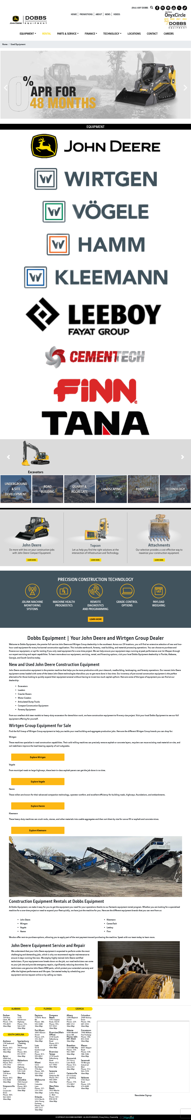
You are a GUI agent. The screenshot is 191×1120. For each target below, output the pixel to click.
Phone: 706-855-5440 (86, 1038)
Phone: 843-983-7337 (8, 1048)
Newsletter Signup (143, 1095)
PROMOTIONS (86, 14)
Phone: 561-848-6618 (54, 1098)
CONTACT (152, 33)
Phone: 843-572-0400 (8, 1078)
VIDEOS (116, 14)
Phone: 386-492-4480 (40, 1022)
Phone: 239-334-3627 (40, 1038)
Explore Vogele (38, 781)
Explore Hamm (38, 805)
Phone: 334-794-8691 (8, 1022)
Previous (5, 87)
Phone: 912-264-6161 (72, 1066)
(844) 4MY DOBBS (140, 7)
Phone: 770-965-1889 (72, 1050)
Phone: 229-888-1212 (72, 1022)
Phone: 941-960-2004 (54, 1078)
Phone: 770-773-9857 (72, 1083)
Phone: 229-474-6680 (86, 1085)
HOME (74, 14)
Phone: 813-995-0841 (40, 1055)
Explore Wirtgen (38, 757)
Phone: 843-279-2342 (8, 1063)
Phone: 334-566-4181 (22, 1025)
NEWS (107, 14)
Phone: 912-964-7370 (86, 1070)
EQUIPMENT (27, 33)
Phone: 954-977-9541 (54, 1025)
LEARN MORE (96, 619)
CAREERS (169, 33)
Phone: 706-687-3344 (86, 1022)
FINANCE (90, 33)
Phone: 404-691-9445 (72, 1037)
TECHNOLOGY (111, 33)
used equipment (18, 44)
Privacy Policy (104, 1117)
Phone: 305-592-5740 (40, 1072)
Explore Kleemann (37, 830)
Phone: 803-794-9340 (22, 1087)
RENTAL (46, 33)
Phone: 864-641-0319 (22, 1053)
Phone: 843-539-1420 (22, 1070)
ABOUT (99, 14)
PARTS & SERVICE (66, 33)
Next (185, 87)
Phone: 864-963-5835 (8, 1096)
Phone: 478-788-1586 (86, 1053)
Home (4, 44)
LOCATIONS (134, 33)
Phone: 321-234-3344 (40, 1089)
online (38, 974)
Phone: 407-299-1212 (40, 1106)
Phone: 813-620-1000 (54, 1044)
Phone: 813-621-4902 (54, 1063)
